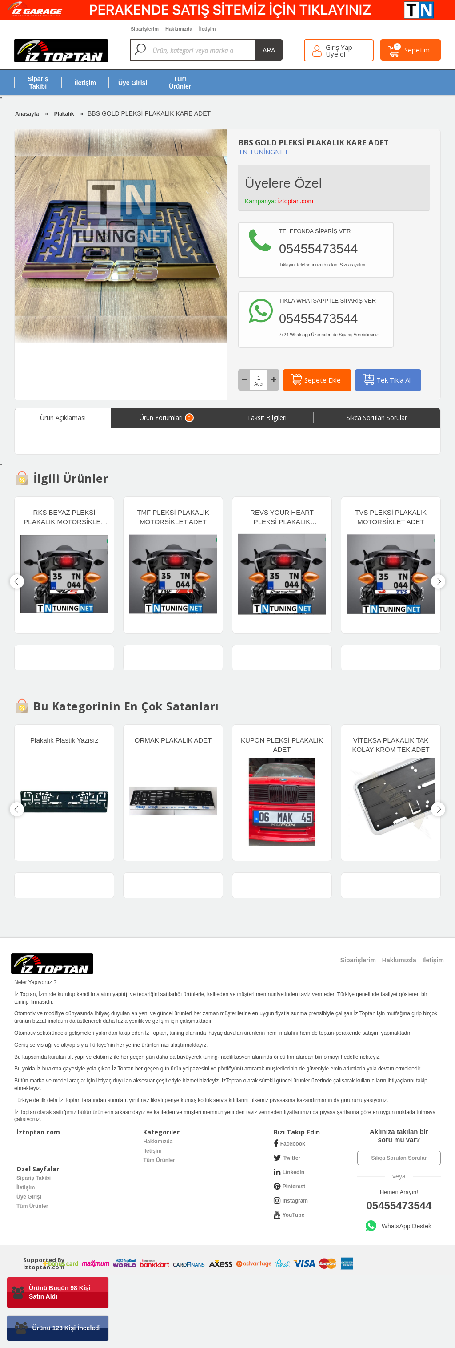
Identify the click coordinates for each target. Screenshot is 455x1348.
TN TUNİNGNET (263, 151)
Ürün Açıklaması (63, 417)
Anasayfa (27, 114)
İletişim (152, 1151)
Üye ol (335, 54)
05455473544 (398, 1205)
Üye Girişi (28, 1197)
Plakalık (64, 114)
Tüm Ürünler (159, 1160)
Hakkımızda (157, 1141)
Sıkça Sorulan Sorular (399, 1158)
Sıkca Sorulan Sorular (377, 417)
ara (269, 49)
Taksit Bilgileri (267, 417)
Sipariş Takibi (33, 1178)
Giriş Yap (339, 47)
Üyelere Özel (283, 183)
